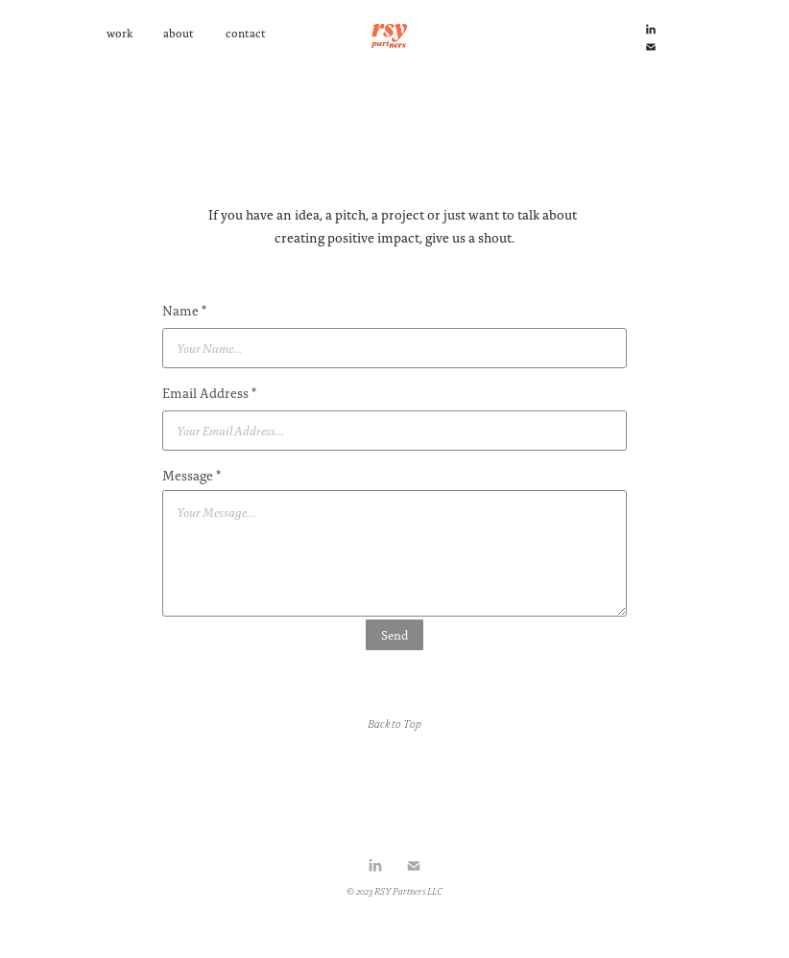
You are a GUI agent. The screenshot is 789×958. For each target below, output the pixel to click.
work (119, 32)
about (178, 32)
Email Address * (209, 393)
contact (246, 32)
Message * (191, 475)
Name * (184, 310)
